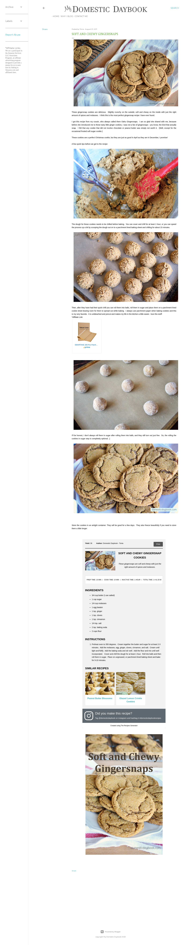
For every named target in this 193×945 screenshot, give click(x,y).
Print (158, 544)
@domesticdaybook (107, 718)
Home (55, 16)
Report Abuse (12, 34)
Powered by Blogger (111, 931)
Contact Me (80, 16)
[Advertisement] (124, 898)
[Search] (175, 8)
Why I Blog (66, 16)
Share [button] (45, 29)
